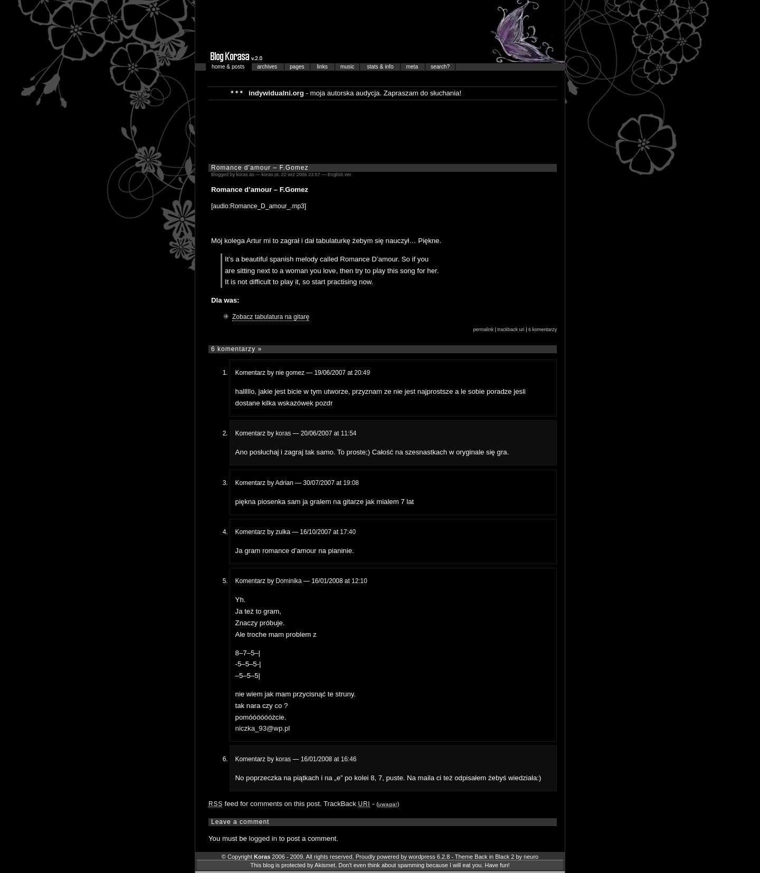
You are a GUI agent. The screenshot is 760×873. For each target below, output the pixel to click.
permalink (483, 329)
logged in (263, 838)
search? (440, 67)
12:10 (359, 581)
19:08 (351, 483)
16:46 (349, 759)
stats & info (381, 67)
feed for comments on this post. (265, 804)
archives (268, 67)
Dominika (289, 581)
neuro (531, 856)
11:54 (349, 433)
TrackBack (347, 804)
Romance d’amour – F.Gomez (259, 167)
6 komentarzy (542, 329)
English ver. (340, 174)
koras (283, 433)
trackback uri (511, 329)
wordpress (421, 856)
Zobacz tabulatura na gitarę (270, 317)
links (323, 67)
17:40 (348, 532)
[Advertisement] (382, 131)
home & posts (229, 67)
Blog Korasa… (380, 31)
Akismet (325, 865)
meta (412, 67)
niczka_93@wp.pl (262, 728)
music (347, 67)
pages (297, 67)
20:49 (362, 372)
